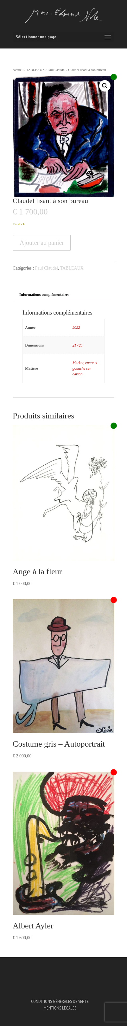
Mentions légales (60, 1008)
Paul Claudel (57, 70)
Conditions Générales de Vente (60, 1001)
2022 (76, 327)
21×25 (78, 345)
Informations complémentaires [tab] (44, 294)
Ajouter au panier (42, 242)
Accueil (18, 70)
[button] (105, 86)
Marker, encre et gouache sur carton (85, 368)
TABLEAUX (35, 70)
